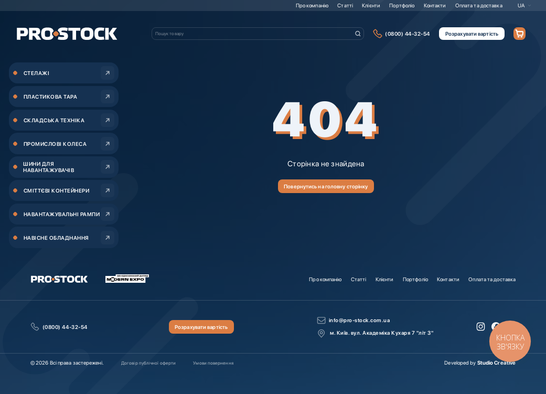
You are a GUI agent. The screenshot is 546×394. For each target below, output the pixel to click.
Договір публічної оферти (148, 363)
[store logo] (67, 33)
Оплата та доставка (478, 5)
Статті (345, 5)
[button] (524, 5)
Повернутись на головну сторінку (326, 186)
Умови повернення (213, 363)
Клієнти (371, 5)
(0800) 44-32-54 (407, 33)
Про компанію (312, 5)
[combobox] (258, 33)
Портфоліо (401, 5)
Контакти (435, 5)
